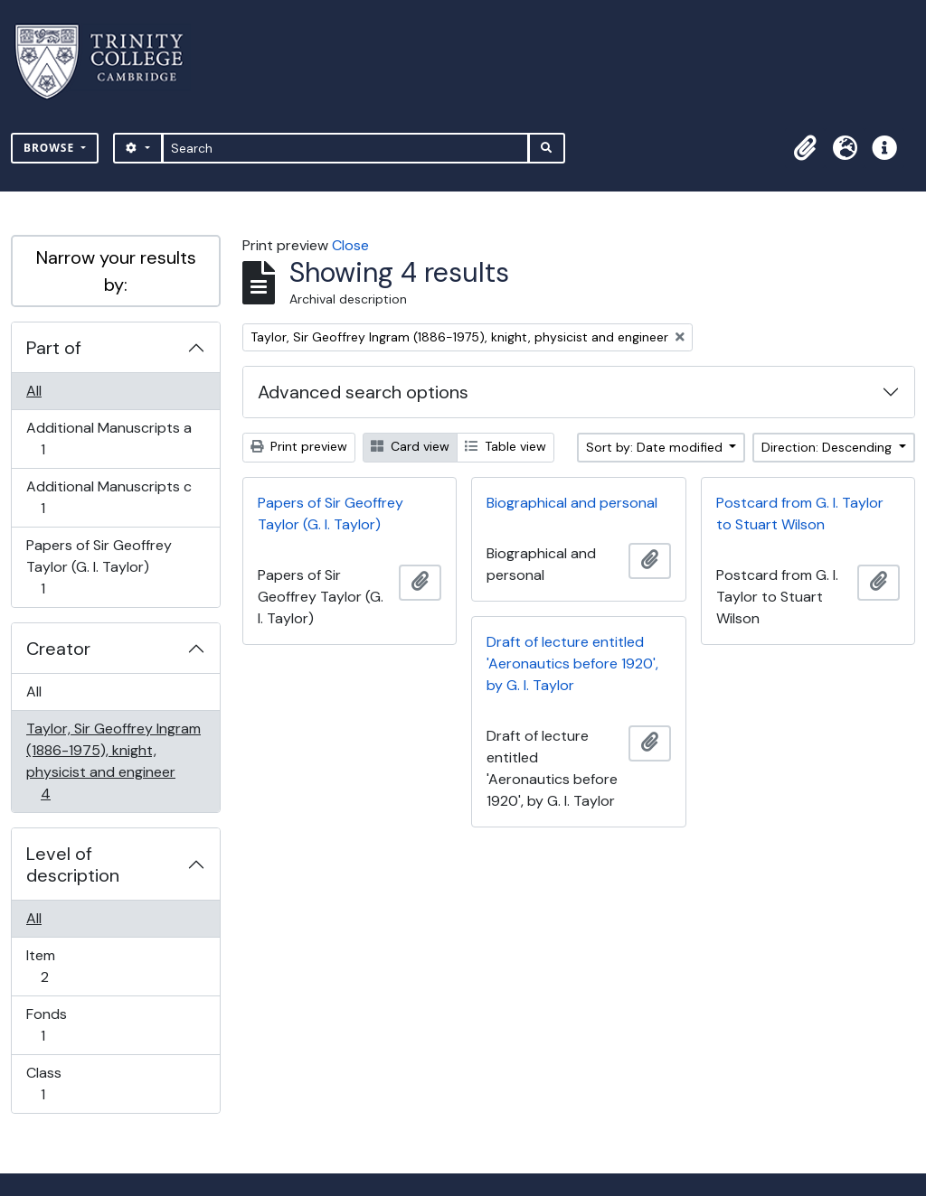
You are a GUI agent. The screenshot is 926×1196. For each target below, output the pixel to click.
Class (55, 1083)
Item (57, 966)
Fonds (55, 1025)
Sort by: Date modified (656, 447)
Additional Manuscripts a (108, 438)
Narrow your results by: (116, 271)
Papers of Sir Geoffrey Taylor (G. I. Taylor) (98, 567)
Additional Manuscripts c (108, 497)
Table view (505, 446)
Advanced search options (363, 392)
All (34, 390)
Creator (58, 648)
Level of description (72, 864)
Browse (51, 147)
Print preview (298, 446)
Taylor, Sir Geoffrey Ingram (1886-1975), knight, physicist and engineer (113, 761)
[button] (805, 148)
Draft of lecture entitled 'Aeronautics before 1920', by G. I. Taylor (572, 663)
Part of (53, 348)
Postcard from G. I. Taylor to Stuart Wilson (799, 513)
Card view (410, 446)
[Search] (346, 148)
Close (350, 245)
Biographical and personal (572, 502)
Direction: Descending (828, 447)
